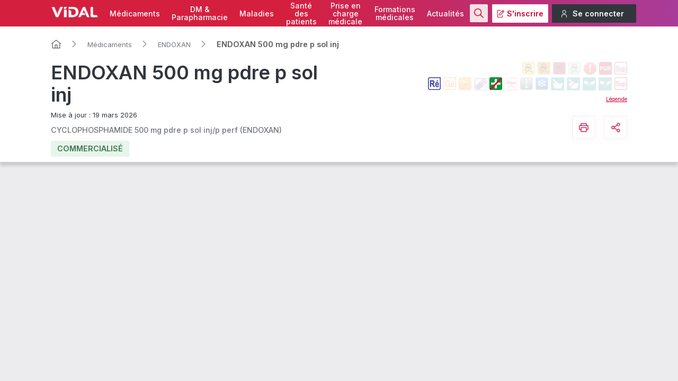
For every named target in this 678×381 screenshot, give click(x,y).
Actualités (445, 13)
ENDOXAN (174, 44)
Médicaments (135, 13)
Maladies (256, 13)
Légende (616, 99)
